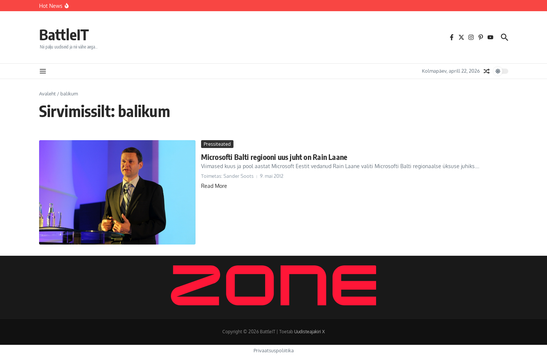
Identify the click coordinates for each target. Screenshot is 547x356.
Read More (214, 186)
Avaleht (47, 94)
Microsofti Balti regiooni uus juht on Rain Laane (274, 156)
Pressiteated (217, 144)
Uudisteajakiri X (309, 331)
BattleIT (64, 34)
